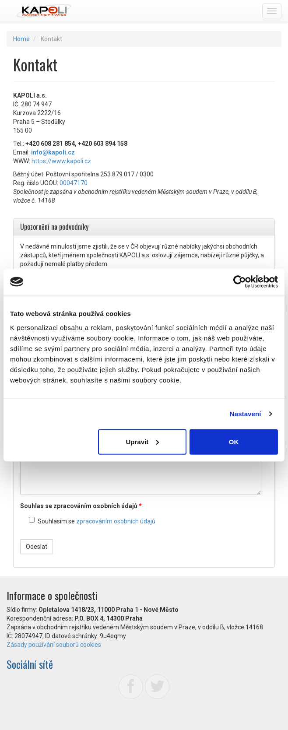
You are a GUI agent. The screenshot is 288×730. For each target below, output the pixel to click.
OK (234, 441)
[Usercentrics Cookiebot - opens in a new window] (239, 281)
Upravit (142, 441)
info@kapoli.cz (53, 152)
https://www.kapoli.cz (61, 161)
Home (21, 38)
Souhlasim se (92, 521)
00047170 (74, 182)
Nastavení (245, 414)
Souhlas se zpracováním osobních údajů (81, 505)
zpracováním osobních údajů (115, 521)
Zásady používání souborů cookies (54, 644)
